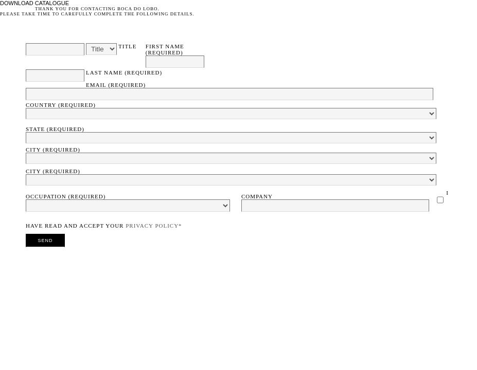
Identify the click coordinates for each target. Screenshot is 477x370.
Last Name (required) (124, 72)
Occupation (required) (65, 196)
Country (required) (61, 105)
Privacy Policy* (154, 226)
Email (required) (116, 85)
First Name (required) (165, 49)
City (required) (53, 149)
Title (127, 46)
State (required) (55, 129)
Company (257, 196)
